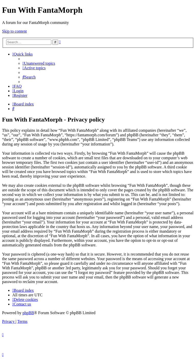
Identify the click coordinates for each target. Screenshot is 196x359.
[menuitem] (38, 63)
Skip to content (14, 31)
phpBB (28, 313)
